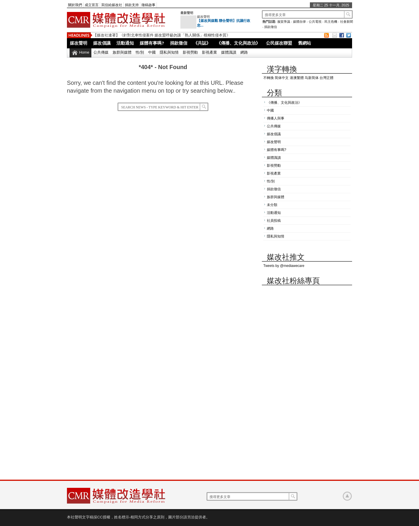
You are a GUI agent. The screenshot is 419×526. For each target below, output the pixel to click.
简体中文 (282, 78)
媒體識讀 (228, 52)
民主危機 (330, 21)
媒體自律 (299, 21)
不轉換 (268, 78)
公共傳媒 (101, 52)
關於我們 (75, 5)
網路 (244, 52)
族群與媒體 (122, 52)
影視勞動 (190, 52)
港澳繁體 (297, 78)
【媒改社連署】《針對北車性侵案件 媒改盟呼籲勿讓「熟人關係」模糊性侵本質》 (161, 35)
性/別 (140, 52)
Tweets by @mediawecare (283, 266)
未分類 (272, 205)
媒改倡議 (102, 43)
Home (84, 52)
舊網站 (304, 43)
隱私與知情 (169, 52)
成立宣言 (92, 5)
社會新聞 (346, 21)
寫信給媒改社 (111, 5)
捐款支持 (132, 5)
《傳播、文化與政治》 (238, 43)
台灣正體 (326, 78)
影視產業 (209, 52)
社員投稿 (274, 221)
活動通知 (125, 43)
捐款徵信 (270, 27)
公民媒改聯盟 (279, 43)
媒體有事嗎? (152, 43)
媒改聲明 (203, 16)
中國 (152, 52)
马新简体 (312, 78)
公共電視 (315, 21)
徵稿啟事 (148, 5)
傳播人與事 (275, 118)
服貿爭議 (283, 21)
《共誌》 (202, 43)
